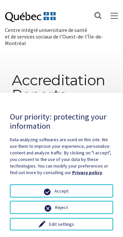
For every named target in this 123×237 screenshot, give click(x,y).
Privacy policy (87, 172)
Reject (61, 207)
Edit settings (61, 224)
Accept (61, 191)
